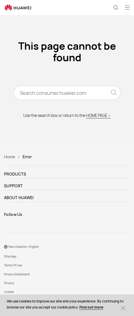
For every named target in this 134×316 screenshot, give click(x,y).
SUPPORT (13, 185)
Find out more (91, 307)
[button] (115, 7)
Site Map (10, 256)
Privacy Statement (17, 274)
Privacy (9, 283)
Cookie (9, 292)
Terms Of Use (13, 265)
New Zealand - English (24, 247)
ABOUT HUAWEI (19, 197)
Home (9, 157)
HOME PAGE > (98, 115)
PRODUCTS (15, 174)
